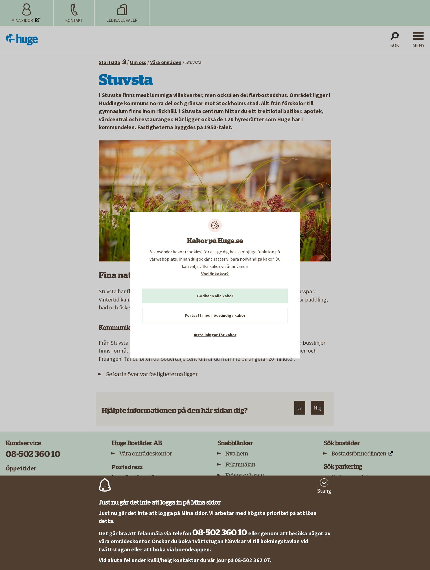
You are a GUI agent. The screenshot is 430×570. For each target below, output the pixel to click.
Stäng (324, 490)
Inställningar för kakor (215, 334)
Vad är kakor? (215, 273)
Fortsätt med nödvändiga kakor (215, 315)
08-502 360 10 (219, 532)
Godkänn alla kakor (215, 295)
